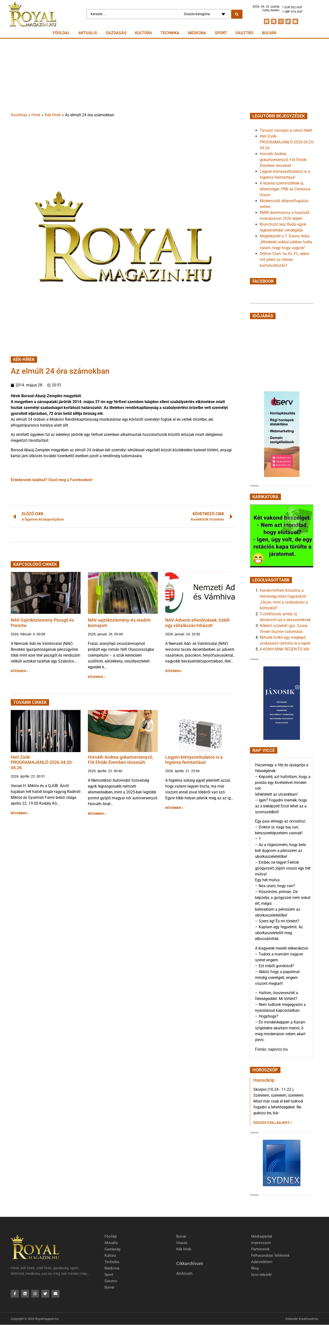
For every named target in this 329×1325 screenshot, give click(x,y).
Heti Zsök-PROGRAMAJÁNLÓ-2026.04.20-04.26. (42, 762)
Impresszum (261, 1243)
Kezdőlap (19, 115)
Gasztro (244, 33)
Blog (254, 1268)
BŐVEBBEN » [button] (19, 671)
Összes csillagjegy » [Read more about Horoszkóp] (272, 1123)
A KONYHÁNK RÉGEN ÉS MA (284, 649)
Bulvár (269, 33)
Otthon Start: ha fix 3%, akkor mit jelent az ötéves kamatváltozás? (284, 259)
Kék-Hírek (53, 115)
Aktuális (87, 33)
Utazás (181, 1243)
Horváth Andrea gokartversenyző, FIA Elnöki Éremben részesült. (120, 760)
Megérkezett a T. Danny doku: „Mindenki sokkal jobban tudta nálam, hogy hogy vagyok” (286, 242)
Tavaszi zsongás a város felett (286, 130)
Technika (170, 33)
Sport (221, 33)
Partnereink (260, 1249)
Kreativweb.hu (308, 1319)
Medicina (197, 33)
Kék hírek (183, 1249)
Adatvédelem (261, 1262)
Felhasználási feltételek (270, 1255)
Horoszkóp (263, 1080)
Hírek (35, 115)
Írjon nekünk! (261, 1274)
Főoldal (61, 33)
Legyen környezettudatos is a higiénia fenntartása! (194, 760)
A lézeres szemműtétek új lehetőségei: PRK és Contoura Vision (285, 189)
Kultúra (143, 33)
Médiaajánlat (261, 1236)
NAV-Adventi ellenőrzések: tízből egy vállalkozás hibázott (197, 622)
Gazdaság (116, 33)
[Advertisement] (164, 75)
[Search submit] (236, 14)
